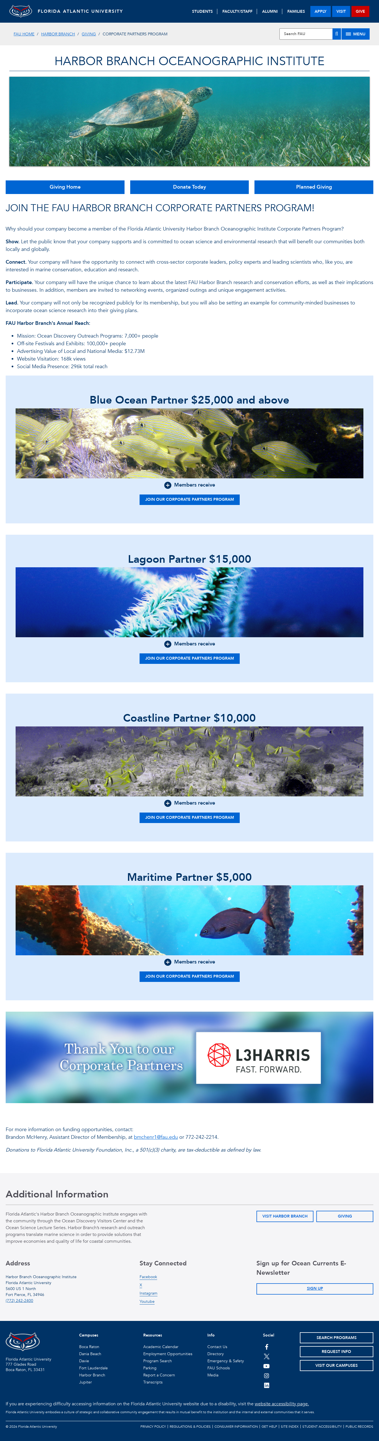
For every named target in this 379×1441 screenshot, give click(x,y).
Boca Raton (89, 1347)
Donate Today (189, 187)
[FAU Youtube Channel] (266, 1366)
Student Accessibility (322, 1426)
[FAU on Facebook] (266, 1347)
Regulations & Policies (190, 1426)
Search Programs (337, 1337)
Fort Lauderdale (93, 1368)
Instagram (148, 1293)
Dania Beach (90, 1354)
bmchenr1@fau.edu (156, 1137)
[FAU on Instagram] (266, 1375)
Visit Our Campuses (336, 1365)
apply (321, 11)
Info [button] (211, 1335)
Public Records (359, 1426)
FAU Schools (218, 1368)
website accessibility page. (282, 1404)
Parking (150, 1368)
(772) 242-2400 (19, 1300)
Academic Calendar (160, 1347)
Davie (84, 1361)
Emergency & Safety (225, 1361)
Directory (215, 1354)
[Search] (336, 34)
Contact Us (217, 1347)
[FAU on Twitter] (266, 1356)
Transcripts (153, 1382)
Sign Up (315, 1288)
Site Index (290, 1426)
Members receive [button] (194, 485)
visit (341, 11)
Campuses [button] (88, 1335)
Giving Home (65, 187)
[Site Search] (310, 34)
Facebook (148, 1277)
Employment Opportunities (167, 1354)
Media (212, 1375)
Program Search (157, 1361)
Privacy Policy (153, 1426)
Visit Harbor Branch (285, 1216)
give (360, 11)
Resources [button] (152, 1335)
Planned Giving (314, 187)
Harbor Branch (58, 34)
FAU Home (24, 34)
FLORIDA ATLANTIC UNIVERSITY (80, 11)
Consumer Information (236, 1426)
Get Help (269, 1426)
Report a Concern (159, 1375)
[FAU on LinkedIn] (266, 1385)
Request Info (336, 1351)
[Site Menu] (356, 34)
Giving (89, 34)
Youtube (147, 1301)
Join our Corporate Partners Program (189, 499)
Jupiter (85, 1382)
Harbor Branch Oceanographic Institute (189, 61)
